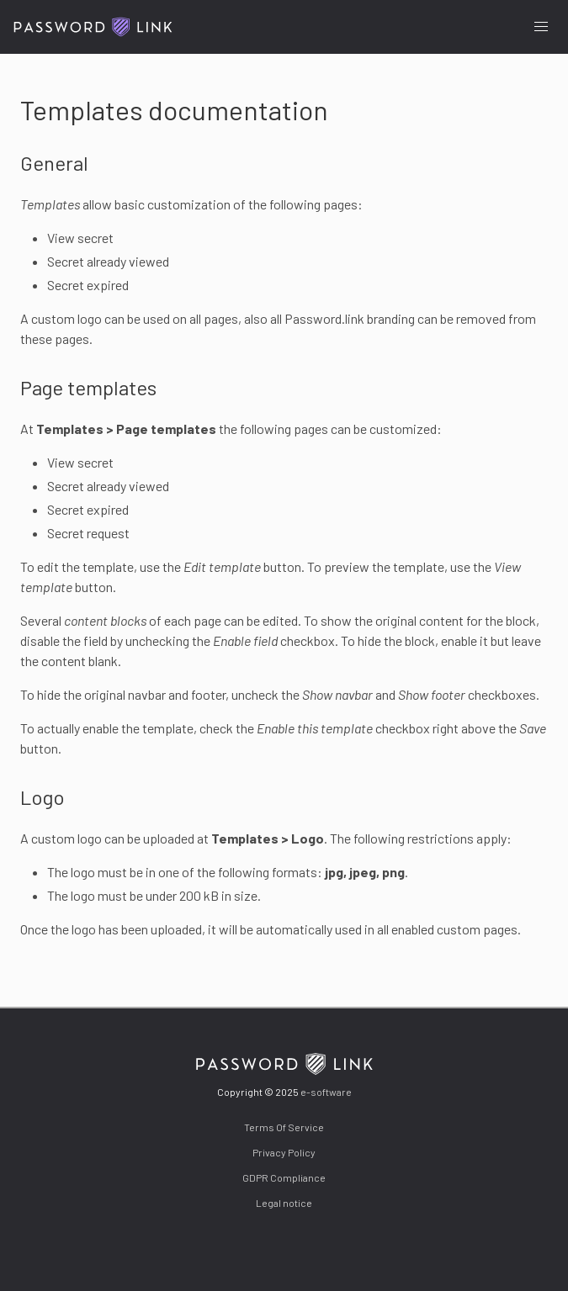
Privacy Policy (284, 1152)
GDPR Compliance (284, 1177)
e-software (326, 1092)
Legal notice (284, 1203)
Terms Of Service (284, 1127)
